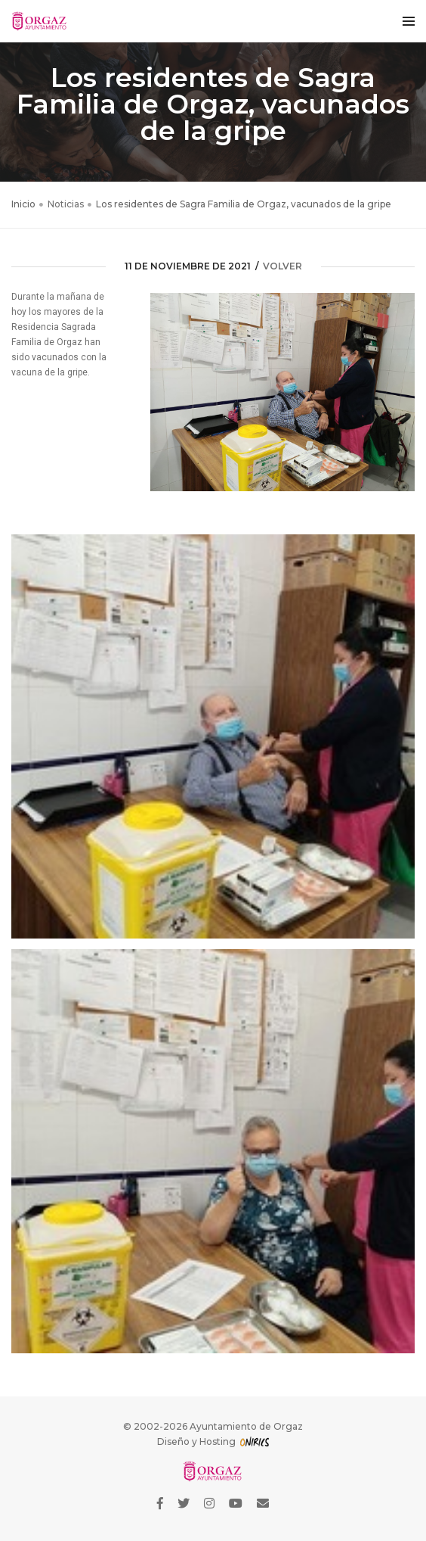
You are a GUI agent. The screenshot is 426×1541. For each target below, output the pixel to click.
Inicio (23, 204)
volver (282, 266)
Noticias (66, 204)
